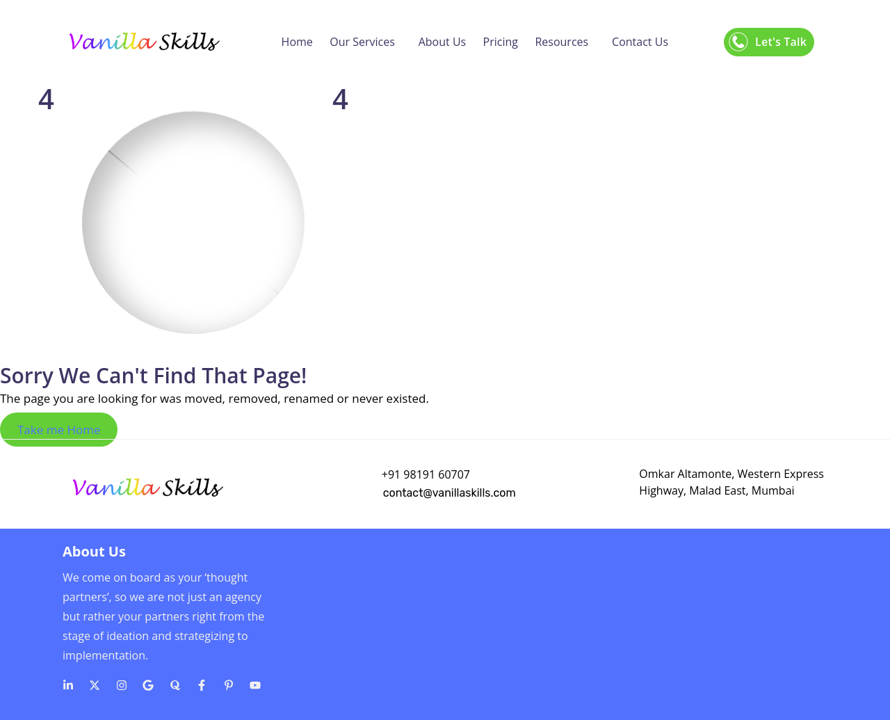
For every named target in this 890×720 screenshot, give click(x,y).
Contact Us (640, 41)
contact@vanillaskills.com (449, 492)
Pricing (500, 41)
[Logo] (144, 41)
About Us (443, 41)
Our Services (362, 41)
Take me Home (58, 430)
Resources (561, 41)
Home (297, 41)
